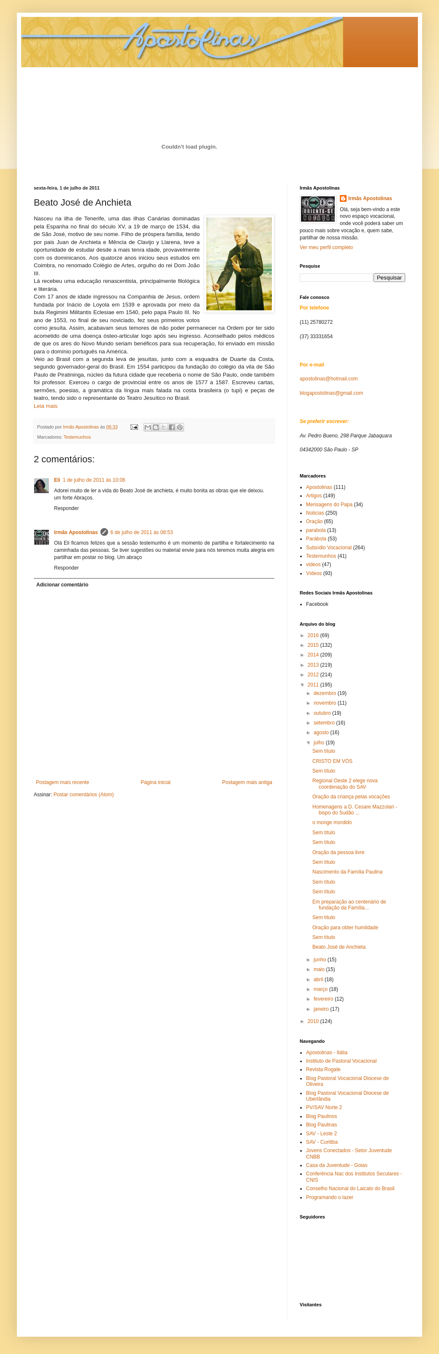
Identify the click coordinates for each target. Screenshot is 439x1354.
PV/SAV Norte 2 (324, 1107)
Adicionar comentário (62, 585)
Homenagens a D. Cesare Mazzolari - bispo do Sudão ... (354, 810)
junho (321, 960)
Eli (57, 480)
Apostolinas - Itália (326, 1053)
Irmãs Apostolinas (76, 532)
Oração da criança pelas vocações (351, 797)
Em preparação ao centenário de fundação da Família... (349, 905)
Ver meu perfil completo (326, 247)
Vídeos (314, 573)
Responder (66, 508)
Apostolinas (319, 487)
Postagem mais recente (62, 782)
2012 (314, 675)
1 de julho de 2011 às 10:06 (94, 480)
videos (313, 564)
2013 (314, 665)
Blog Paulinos (321, 1116)
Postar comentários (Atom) (84, 795)
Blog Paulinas (321, 1125)
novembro (326, 703)
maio (320, 969)
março (321, 989)
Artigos (314, 496)
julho (320, 743)
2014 (314, 655)
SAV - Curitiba (322, 1142)
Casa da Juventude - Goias (336, 1165)
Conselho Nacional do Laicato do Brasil (350, 1188)
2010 (314, 1021)
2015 (314, 645)
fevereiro (324, 999)
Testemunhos (77, 437)
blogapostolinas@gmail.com (331, 393)
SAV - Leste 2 (321, 1134)
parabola (316, 530)
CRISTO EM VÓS (332, 761)
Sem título (323, 751)
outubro (323, 713)
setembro (325, 723)
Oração (314, 521)
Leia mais (45, 406)
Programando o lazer (329, 1197)
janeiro (322, 1009)
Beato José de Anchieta (339, 947)
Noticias (315, 513)
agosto (322, 732)
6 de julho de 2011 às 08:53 (142, 532)
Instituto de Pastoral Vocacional (341, 1061)
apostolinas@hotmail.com (329, 379)
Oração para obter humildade (345, 928)
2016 (314, 635)
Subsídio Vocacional (329, 548)
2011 (314, 685)
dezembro (326, 693)
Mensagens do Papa (329, 504)
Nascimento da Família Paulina (347, 872)
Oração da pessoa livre (338, 852)
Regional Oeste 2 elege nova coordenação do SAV (345, 784)
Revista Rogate (323, 1069)
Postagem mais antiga (247, 782)
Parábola (316, 539)
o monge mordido (332, 822)
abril (319, 979)
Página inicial (156, 782)
